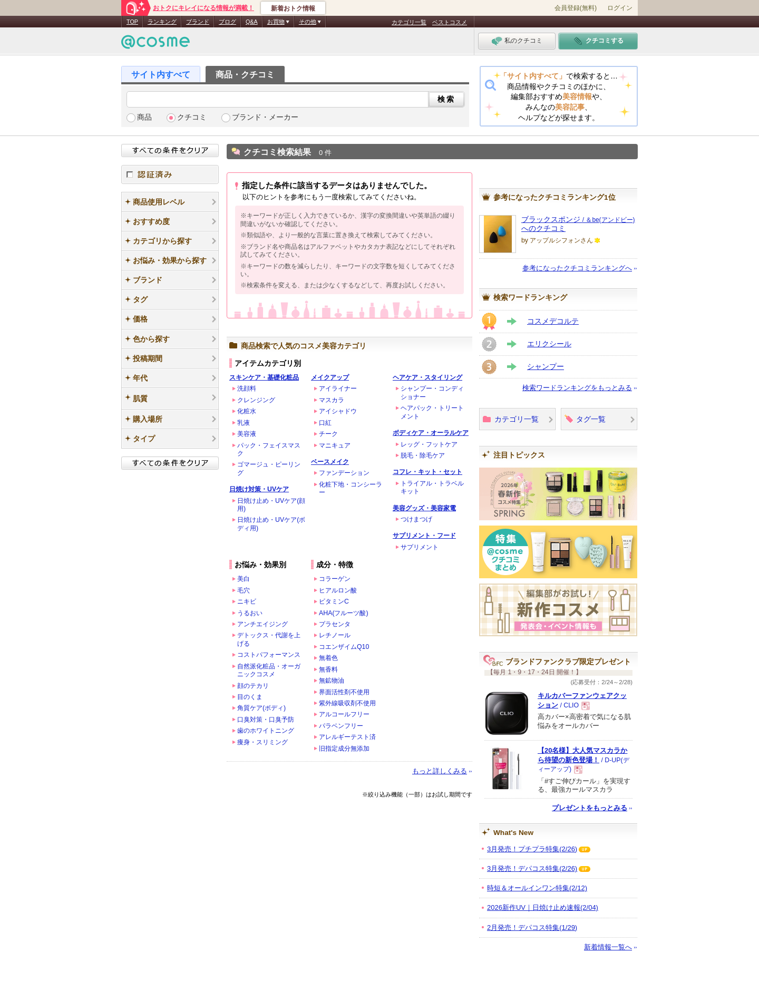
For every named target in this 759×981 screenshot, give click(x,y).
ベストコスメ (449, 22)
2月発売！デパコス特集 (532, 927)
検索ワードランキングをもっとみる (577, 388)
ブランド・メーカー (265, 117)
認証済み (170, 174)
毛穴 (243, 590)
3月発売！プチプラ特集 (532, 849)
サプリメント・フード (424, 535)
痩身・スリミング (262, 742)
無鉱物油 (331, 680)
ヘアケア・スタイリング (427, 377)
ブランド (197, 21)
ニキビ (246, 601)
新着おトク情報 (293, 8)
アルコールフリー (344, 714)
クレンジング (256, 400)
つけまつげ (416, 519)
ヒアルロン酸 (338, 590)
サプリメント (420, 547)
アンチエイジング (262, 624)
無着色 (328, 658)
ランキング (162, 21)
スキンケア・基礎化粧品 (264, 377)
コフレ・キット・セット (427, 471)
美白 (243, 578)
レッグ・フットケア (429, 444)
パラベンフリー (341, 726)
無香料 (328, 669)
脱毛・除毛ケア (423, 455)
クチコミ (192, 117)
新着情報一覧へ (608, 947)
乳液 (243, 422)
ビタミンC (334, 601)
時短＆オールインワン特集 (537, 888)
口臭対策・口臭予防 (265, 719)
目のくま (249, 697)
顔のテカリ (253, 685)
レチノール (335, 635)
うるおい (249, 613)
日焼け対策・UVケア (259, 489)
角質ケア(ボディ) (261, 708)
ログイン (619, 8)
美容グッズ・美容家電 (424, 508)
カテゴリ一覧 (409, 22)
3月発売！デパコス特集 (532, 868)
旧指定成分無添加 (344, 748)
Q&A (252, 21)
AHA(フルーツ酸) (343, 613)
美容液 (246, 434)
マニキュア (335, 445)
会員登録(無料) (575, 8)
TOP (132, 21)
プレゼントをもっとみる (589, 808)
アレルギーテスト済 (347, 737)
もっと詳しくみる (439, 771)
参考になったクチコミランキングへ (577, 268)
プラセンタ (335, 624)
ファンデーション (344, 473)
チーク (328, 434)
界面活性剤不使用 (344, 692)
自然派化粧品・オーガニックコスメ (268, 670)
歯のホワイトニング (265, 730)
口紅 (325, 422)
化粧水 (246, 411)
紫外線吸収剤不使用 (347, 703)
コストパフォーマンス (268, 654)
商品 (144, 117)
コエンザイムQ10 (344, 646)
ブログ (227, 21)
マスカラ (331, 400)
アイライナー (338, 388)
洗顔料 (246, 388)
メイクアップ (330, 377)
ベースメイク (330, 461)
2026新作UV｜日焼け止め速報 (542, 907)
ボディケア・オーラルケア (431, 432)
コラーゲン (335, 578)
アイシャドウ (338, 411)
